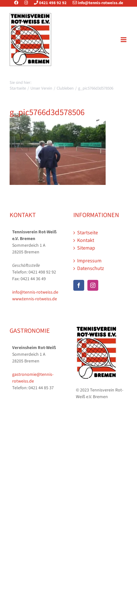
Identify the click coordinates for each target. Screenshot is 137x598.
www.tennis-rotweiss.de (34, 299)
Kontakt (85, 240)
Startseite (87, 232)
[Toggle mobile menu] (124, 39)
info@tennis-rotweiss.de (95, 3)
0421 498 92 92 (48, 3)
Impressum (89, 260)
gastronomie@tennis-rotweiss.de (32, 377)
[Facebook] (78, 285)
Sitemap (86, 248)
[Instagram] (92, 285)
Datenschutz (90, 268)
